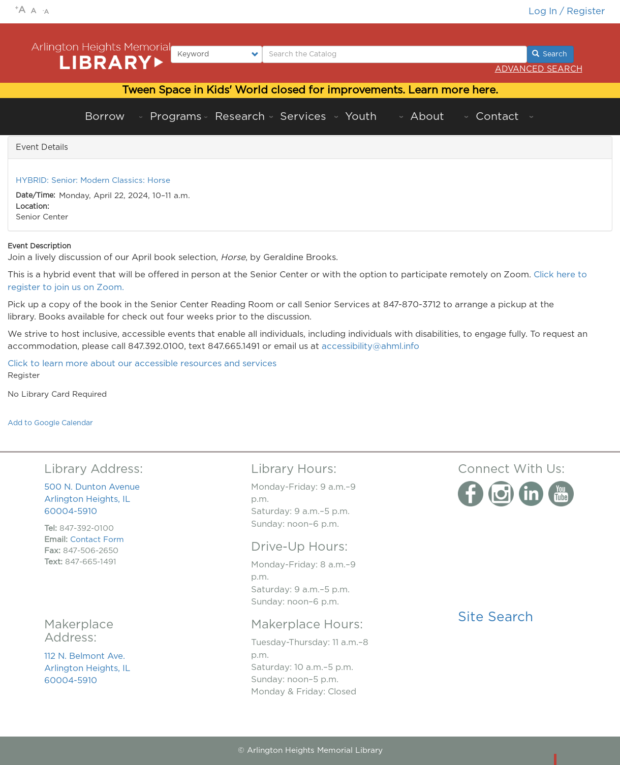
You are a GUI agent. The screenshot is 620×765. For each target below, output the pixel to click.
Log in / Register (567, 11)
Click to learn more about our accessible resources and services (143, 363)
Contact (497, 116)
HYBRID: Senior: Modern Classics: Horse (93, 180)
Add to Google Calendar (50, 423)
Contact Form (97, 540)
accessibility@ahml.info (370, 346)
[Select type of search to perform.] (217, 54)
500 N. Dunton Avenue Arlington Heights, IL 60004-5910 (92, 499)
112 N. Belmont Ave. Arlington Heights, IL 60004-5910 (87, 668)
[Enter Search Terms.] (394, 54)
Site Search (495, 617)
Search (550, 54)
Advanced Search (538, 69)
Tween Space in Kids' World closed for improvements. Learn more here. (310, 90)
